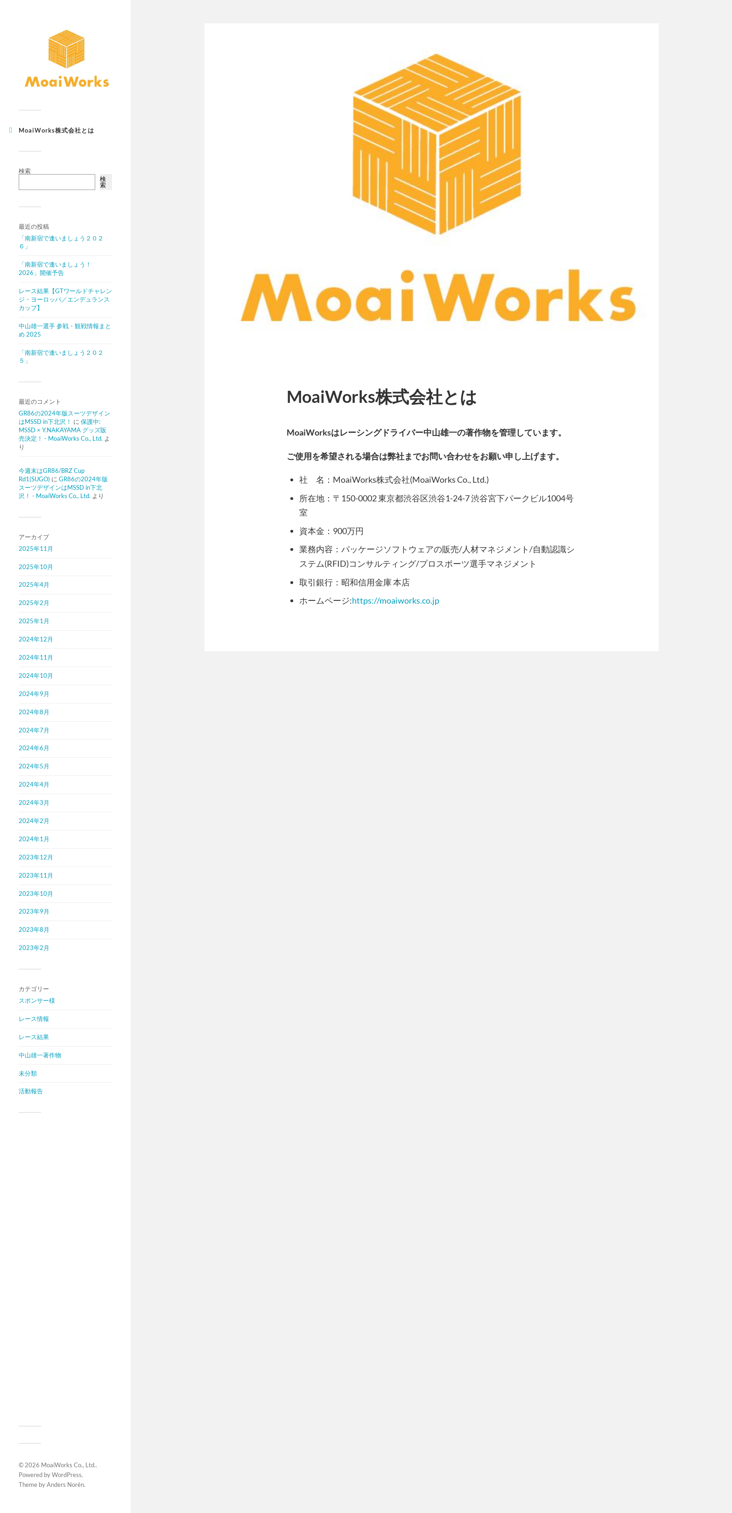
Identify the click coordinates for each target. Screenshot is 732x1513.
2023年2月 (34, 947)
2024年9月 (34, 693)
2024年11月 (36, 657)
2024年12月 (36, 639)
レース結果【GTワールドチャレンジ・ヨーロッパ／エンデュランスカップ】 (65, 299)
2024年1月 (34, 839)
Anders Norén (65, 1484)
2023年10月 (36, 893)
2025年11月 (36, 548)
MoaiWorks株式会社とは (56, 130)
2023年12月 (36, 857)
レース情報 (34, 1018)
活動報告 (31, 1091)
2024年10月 (36, 675)
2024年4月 (34, 784)
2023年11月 (36, 875)
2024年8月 (34, 712)
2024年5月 (34, 766)
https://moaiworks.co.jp (395, 600)
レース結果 (34, 1037)
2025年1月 (34, 621)
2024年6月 (34, 748)
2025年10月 (36, 566)
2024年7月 (34, 730)
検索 (25, 171)
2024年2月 (34, 820)
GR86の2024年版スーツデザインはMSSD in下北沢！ (64, 417)
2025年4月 (34, 584)
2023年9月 (34, 911)
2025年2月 (34, 602)
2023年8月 (34, 929)
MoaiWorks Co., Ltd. (68, 1465)
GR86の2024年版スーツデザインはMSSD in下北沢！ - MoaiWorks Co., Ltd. (63, 487)
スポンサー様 (37, 1000)
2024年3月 (34, 802)
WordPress (67, 1474)
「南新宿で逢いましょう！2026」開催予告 (55, 268)
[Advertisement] (65, 1269)
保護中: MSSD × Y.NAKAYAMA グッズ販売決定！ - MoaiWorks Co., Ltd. (62, 430)
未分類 (28, 1073)
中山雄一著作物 (40, 1055)
